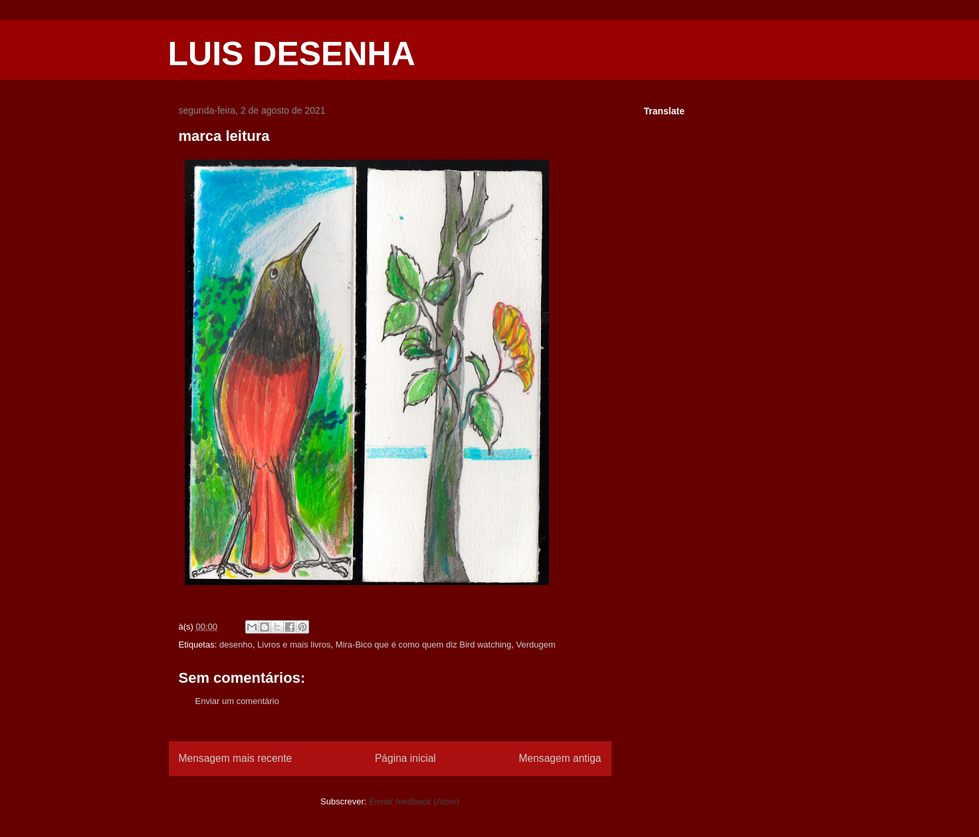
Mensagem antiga (560, 758)
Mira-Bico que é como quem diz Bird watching (423, 645)
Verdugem (536, 645)
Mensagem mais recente (235, 758)
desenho (236, 645)
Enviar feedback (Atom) (414, 801)
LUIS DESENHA (291, 53)
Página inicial (405, 758)
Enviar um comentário (237, 701)
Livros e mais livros (294, 645)
